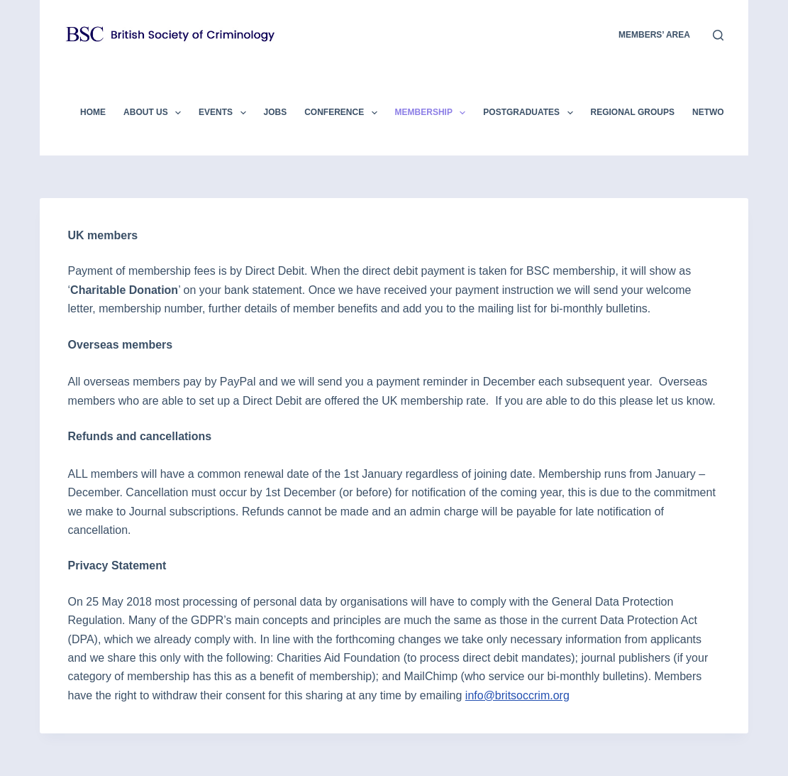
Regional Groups (633, 112)
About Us (155, 112)
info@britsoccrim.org (517, 695)
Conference (343, 112)
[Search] (718, 35)
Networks (717, 112)
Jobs (275, 112)
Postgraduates (530, 112)
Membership (433, 112)
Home (93, 112)
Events (225, 112)
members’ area (654, 35)
